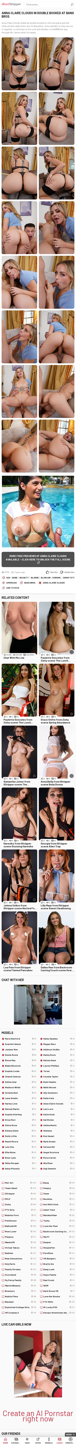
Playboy (20, 1237)
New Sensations (20, 1258)
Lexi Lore (58, 1109)
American (11, 583)
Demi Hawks (58, 1082)
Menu (69, 1434)
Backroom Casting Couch (58, 1231)
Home (5, 1443)
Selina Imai (20, 1082)
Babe (14, 578)
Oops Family (58, 1275)
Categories (16, 1443)
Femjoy (58, 1188)
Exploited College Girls (20, 1307)
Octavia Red (20, 1093)
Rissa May (20, 1060)
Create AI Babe (70, 1443)
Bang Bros (29, 583)
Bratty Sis (58, 1264)
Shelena (58, 1131)
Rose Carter (58, 1158)
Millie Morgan (20, 1163)
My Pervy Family (20, 1280)
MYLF (20, 1199)
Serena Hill (58, 1147)
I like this (54, 572)
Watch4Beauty (20, 1286)
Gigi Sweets (58, 1169)
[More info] (72, 652)
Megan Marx (58, 1044)
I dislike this (69, 572)
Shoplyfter (58, 1248)
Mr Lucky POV (58, 1307)
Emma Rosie (20, 1055)
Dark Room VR (58, 1291)
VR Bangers (58, 1258)
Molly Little (20, 1136)
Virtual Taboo (20, 1248)
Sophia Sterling (20, 1114)
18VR (58, 1286)
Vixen (58, 1194)
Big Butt (24, 578)
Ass (8, 578)
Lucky (60, 1443)
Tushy (58, 1221)
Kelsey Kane (58, 1060)
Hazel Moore (20, 1141)
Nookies (58, 1199)
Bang (58, 1183)
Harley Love (20, 1104)
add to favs (12, 588)
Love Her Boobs (58, 1296)
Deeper (58, 1242)
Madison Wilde (20, 1087)
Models (49, 1443)
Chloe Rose (20, 1125)
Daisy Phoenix (20, 1169)
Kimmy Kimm (20, 1131)
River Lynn (20, 1158)
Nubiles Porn (20, 1215)
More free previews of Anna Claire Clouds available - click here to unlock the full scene (38, 557)
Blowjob (45, 578)
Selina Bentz (58, 1125)
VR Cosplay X (20, 1313)
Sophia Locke (20, 1071)
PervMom (58, 1253)
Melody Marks (20, 1109)
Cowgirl (56, 578)
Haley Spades (58, 1039)
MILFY (58, 1237)
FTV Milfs (58, 1302)
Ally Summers (58, 1093)
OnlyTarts (20, 1264)
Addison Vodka (58, 1049)
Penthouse (20, 1221)
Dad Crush (58, 1280)
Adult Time (58, 1210)
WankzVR (20, 1242)
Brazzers (20, 1291)
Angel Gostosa (58, 1152)
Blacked (20, 1302)
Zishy (20, 1204)
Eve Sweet (58, 1136)
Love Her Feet (58, 1226)
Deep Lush (58, 1269)
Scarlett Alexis (20, 1044)
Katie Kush (58, 1114)
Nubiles (20, 1253)
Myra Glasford (20, 1039)
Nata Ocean (58, 1141)
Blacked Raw (58, 1215)
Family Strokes (20, 1269)
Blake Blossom (20, 1066)
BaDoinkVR (20, 1226)
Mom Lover (20, 1231)
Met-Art (20, 1183)
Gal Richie (58, 1120)
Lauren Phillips (58, 1066)
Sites (38, 1443)
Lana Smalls (20, 1098)
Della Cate (58, 1098)
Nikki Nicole (58, 1087)
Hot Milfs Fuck (58, 1204)
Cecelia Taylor (58, 1076)
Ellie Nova (20, 1152)
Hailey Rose (58, 1055)
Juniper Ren (20, 1049)
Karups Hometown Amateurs (58, 1313)
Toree (58, 1071)
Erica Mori (20, 1120)
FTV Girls (20, 1210)
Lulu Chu (20, 1147)
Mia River (58, 1163)
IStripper (20, 1194)
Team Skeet (20, 1188)
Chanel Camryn (20, 1076)
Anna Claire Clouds (54, 583)
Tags (27, 1443)
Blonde (35, 578)
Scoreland (20, 1275)
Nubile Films (20, 1296)
